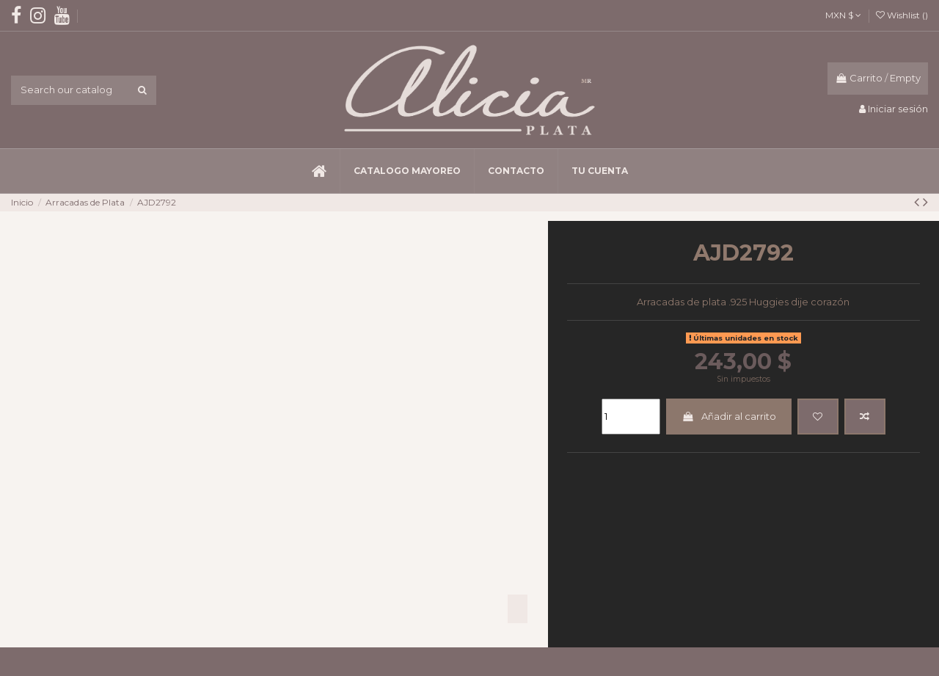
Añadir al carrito (728, 416)
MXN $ (843, 15)
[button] (407, 171)
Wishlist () (902, 15)
